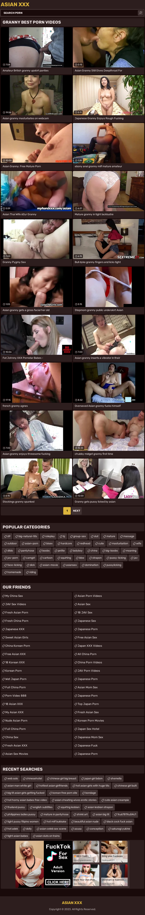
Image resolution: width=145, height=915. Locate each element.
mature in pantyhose (56, 814)
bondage (90, 792)
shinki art (82, 814)
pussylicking (113, 565)
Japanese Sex (87, 621)
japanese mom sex (90, 737)
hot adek (12, 828)
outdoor (12, 543)
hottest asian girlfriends (53, 785)
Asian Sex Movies (16, 754)
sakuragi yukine (120, 828)
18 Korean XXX (15, 662)
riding (32, 572)
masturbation (120, 543)
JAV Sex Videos (15, 604)
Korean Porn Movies (91, 720)
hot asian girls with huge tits (92, 785)
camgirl (30, 557)
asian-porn (31, 543)
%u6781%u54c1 (126, 814)
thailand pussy (16, 807)
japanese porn (88, 754)
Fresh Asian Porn (16, 612)
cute (101, 543)
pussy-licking (118, 557)
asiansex (71, 565)
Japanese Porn (88, 629)
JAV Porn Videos (89, 670)
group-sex (79, 536)
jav (136, 557)
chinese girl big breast (63, 778)
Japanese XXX (15, 629)
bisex (49, 543)
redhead (85, 543)
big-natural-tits (28, 536)
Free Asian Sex (87, 637)
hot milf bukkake (56, 821)
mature (110, 536)
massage (128, 536)
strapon (97, 557)
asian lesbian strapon (100, 807)
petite (61, 550)
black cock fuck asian (119, 821)
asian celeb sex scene (53, 828)
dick (32, 565)
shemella (116, 778)
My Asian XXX (14, 712)
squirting (66, 557)
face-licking (14, 565)
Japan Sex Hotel (88, 729)
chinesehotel (34, 778)
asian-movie (50, 565)
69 (8, 536)
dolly (29, 828)
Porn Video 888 (15, 695)
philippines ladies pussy (21, 814)
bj (64, 536)
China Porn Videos (90, 662)
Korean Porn (13, 670)
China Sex (11, 737)
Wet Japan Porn (15, 679)
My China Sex (14, 596)
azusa (78, 828)
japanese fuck (88, 745)
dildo (10, 550)
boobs (46, 550)
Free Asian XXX (15, 654)
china (94, 550)
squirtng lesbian (70, 807)
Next (76, 510)
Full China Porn (15, 687)
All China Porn (87, 654)
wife (138, 543)
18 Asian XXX (14, 704)
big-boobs (112, 550)
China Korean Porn (17, 645)
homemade (14, 572)
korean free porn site (64, 792)
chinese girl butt (127, 785)
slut (96, 536)
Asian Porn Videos (90, 596)
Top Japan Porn (88, 704)
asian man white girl (19, 785)
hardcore (66, 543)
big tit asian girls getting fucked (25, 792)
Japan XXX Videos (90, 645)
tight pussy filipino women (23, 821)
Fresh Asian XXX (16, 745)
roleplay (50, 536)
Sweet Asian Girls (16, 637)
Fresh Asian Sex (88, 712)
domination (91, 565)
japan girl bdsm (93, 778)
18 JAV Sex (85, 612)
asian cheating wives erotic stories (75, 800)
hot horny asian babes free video (27, 800)
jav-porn (12, 557)
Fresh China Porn (16, 621)
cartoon (47, 557)
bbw (81, 557)
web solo (12, 778)
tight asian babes (17, 836)
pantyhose (27, 550)
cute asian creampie (117, 800)
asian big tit (102, 814)
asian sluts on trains (48, 836)
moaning (131, 550)
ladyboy (78, 550)
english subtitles (42, 807)
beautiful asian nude (86, 821)
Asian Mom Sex (88, 687)
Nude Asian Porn (16, 720)
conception (96, 828)
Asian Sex (84, 604)
